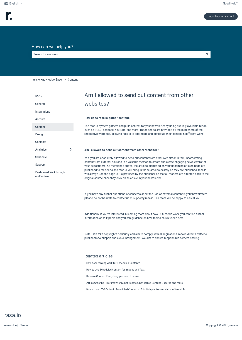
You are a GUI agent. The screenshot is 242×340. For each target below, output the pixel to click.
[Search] (207, 54)
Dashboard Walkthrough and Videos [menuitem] (50, 174)
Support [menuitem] (40, 164)
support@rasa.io (143, 198)
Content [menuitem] (40, 127)
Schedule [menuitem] (41, 157)
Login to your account (220, 16)
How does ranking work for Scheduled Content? (113, 263)
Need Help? (230, 3)
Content (73, 79)
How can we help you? (52, 46)
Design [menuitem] (39, 134)
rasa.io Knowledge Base (47, 79)
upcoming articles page (186, 166)
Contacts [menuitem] (40, 142)
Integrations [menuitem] (42, 111)
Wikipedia (109, 218)
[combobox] (118, 54)
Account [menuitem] (40, 119)
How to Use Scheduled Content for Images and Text (115, 269)
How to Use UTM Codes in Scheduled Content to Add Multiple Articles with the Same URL (136, 289)
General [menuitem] (40, 104)
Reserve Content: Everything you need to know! (112, 276)
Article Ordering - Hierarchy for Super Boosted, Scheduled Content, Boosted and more (134, 282)
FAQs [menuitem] (38, 96)
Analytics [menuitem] (41, 149)
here (181, 218)
